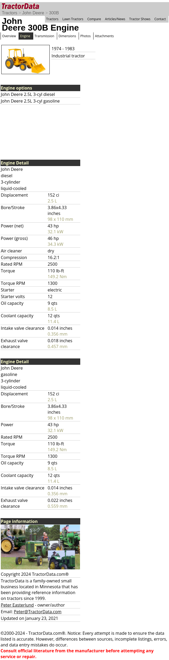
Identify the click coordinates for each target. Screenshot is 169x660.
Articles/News (115, 19)
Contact (160, 19)
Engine (25, 36)
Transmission (44, 36)
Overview (9, 36)
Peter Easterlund (17, 605)
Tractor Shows (139, 19)
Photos (85, 36)
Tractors (9, 13)
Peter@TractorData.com (37, 612)
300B (54, 13)
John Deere (33, 13)
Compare (94, 19)
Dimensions (67, 36)
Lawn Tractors (72, 19)
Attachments (104, 36)
